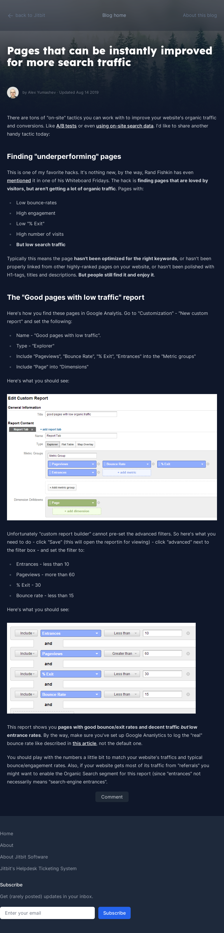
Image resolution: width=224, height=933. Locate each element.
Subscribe (114, 913)
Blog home (114, 15)
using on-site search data (124, 126)
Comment (112, 797)
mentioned (19, 180)
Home (6, 833)
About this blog (200, 15)
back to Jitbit (26, 15)
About (6, 845)
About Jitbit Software (24, 857)
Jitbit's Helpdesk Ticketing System (38, 868)
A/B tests (66, 126)
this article (84, 743)
